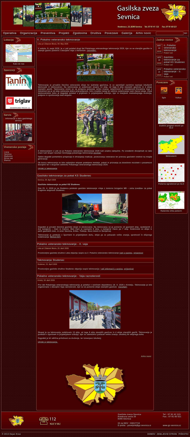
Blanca (7, 160)
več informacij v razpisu (112, 269)
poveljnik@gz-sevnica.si (139, 425)
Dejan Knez (15, 434)
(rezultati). (91, 51)
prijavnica (138, 253)
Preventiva (48, 33)
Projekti (64, 33)
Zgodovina (80, 33)
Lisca (6, 152)
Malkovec (8, 156)
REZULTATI (55, 237)
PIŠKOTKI (184, 434)
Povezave (111, 33)
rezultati (97, 153)
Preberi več (168, 53)
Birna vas (8, 158)
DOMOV (151, 434)
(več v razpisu (125, 253)
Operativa (9, 33)
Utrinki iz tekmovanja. (48, 342)
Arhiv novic (143, 33)
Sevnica (8, 154)
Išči (185, 33)
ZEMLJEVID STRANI (167, 434)
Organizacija (28, 33)
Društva (96, 33)
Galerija (127, 33)
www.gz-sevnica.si (172, 425)
